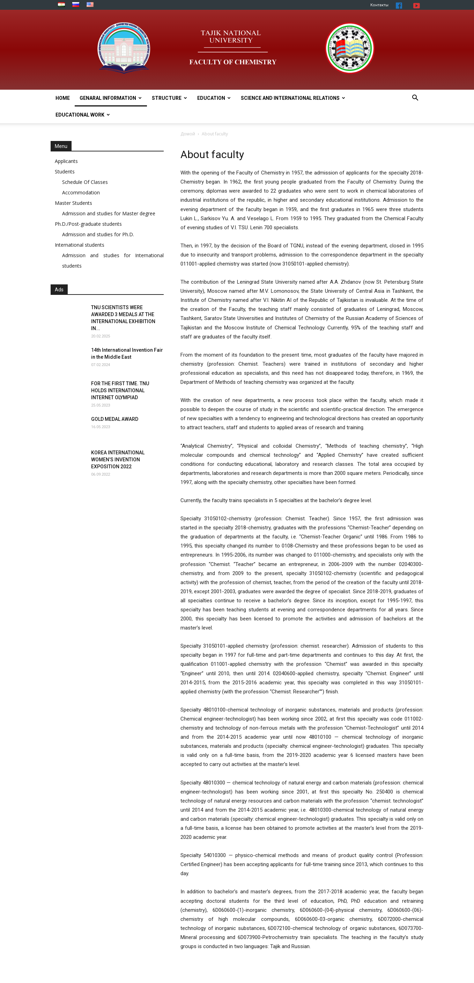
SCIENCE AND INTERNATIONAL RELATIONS (293, 98)
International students (79, 244)
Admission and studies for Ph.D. (98, 234)
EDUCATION (214, 98)
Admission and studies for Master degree (108, 213)
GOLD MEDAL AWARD (114, 419)
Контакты (379, 5)
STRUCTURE (169, 98)
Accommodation (81, 192)
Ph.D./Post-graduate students (88, 224)
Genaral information (111, 98)
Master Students (73, 203)
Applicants (66, 161)
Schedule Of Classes (85, 182)
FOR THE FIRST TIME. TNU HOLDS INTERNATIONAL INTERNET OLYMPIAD (120, 390)
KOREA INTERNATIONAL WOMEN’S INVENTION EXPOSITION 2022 (118, 459)
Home (62, 98)
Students (65, 171)
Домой (187, 134)
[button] (415, 98)
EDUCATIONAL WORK (82, 115)
